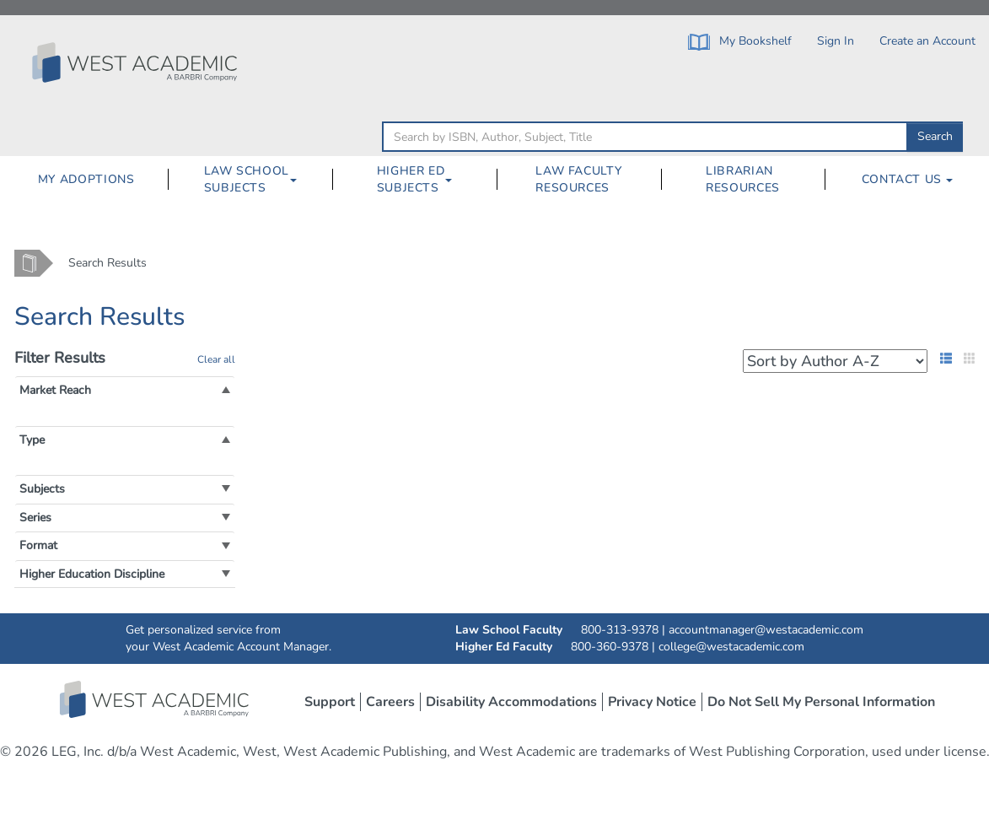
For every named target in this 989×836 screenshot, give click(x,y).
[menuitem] (86, 180)
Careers (390, 702)
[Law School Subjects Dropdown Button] (300, 180)
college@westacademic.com (731, 647)
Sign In (835, 41)
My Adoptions (86, 179)
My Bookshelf (740, 42)
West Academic (156, 699)
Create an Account (927, 41)
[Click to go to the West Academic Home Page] (136, 62)
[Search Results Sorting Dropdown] (835, 361)
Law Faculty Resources (578, 179)
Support (329, 702)
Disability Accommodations (511, 702)
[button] (55, 390)
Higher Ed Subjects (411, 179)
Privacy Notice (652, 702)
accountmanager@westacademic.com (766, 630)
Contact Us (907, 179)
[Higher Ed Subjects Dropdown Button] (455, 180)
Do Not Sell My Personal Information (821, 702)
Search (935, 136)
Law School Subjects (246, 179)
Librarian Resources (743, 179)
